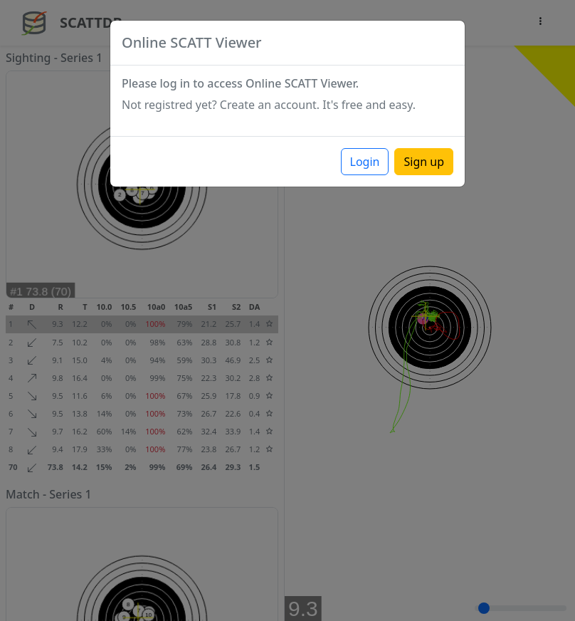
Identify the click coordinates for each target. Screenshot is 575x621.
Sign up (423, 161)
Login (365, 161)
